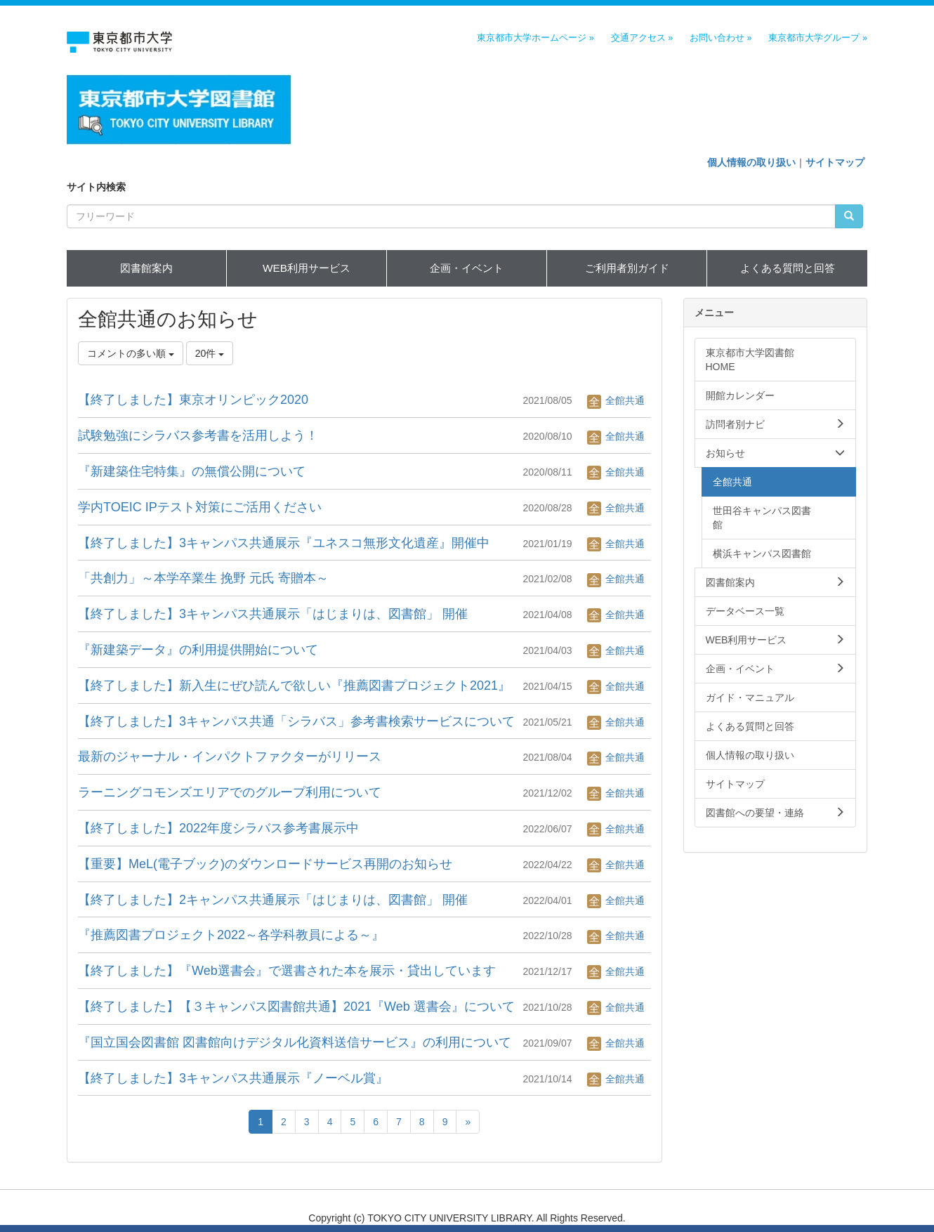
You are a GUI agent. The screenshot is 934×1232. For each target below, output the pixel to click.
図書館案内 (146, 268)
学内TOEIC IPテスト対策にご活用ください (200, 507)
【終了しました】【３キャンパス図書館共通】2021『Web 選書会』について (296, 1007)
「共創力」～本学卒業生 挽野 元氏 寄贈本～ (203, 578)
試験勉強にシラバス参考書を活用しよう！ (198, 435)
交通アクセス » (642, 38)
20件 (209, 353)
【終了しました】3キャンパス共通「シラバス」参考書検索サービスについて (296, 721)
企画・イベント (467, 268)
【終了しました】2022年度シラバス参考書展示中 (218, 828)
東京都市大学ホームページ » (535, 38)
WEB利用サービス (306, 268)
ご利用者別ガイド (627, 268)
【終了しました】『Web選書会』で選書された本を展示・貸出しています (287, 971)
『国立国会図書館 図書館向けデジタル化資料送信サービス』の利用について (294, 1042)
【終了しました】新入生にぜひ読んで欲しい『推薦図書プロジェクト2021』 (294, 686)
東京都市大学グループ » (817, 38)
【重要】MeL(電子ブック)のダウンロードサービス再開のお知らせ (265, 864)
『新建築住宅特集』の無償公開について (191, 471)
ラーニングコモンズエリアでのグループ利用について (229, 792)
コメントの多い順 (130, 353)
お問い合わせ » (721, 38)
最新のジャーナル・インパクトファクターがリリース (229, 756)
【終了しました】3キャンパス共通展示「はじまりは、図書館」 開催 (273, 614)
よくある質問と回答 (787, 268)
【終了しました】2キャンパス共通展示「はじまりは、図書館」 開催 (273, 900)
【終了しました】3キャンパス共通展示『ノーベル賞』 (233, 1078)
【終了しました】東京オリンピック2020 (193, 400)
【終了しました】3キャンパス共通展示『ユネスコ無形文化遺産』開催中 (283, 543)
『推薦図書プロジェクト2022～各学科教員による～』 (231, 935)
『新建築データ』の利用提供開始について (198, 650)
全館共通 (616, 400)
